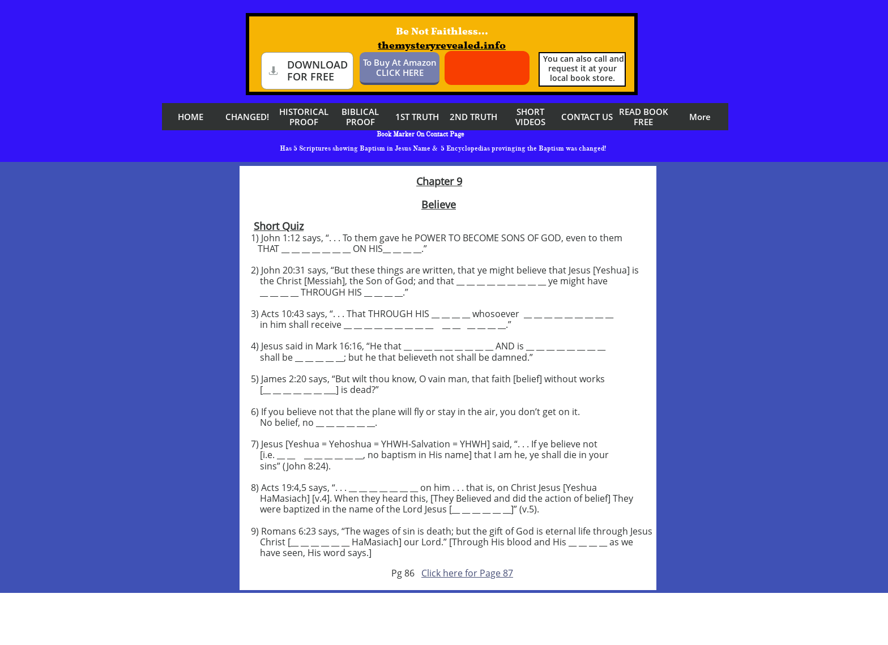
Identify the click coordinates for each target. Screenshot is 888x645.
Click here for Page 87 (467, 573)
